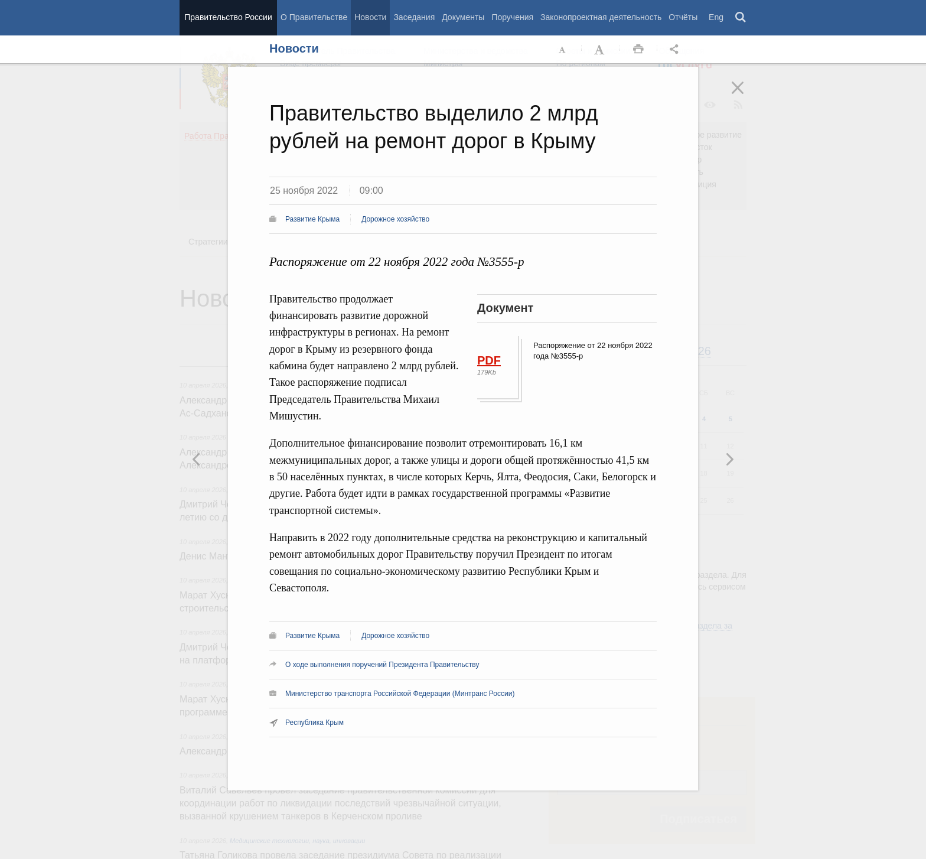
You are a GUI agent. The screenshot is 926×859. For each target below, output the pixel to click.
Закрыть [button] (746, 96)
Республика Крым (314, 722)
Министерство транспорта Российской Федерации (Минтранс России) (399, 693)
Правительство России (228, 17)
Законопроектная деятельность (600, 17)
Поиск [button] (741, 17)
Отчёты (683, 17)
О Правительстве (314, 17)
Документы (463, 17)
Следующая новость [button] (196, 459)
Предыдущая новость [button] (729, 459)
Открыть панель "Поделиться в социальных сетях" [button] (676, 49)
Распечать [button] (638, 49)
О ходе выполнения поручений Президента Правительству (382, 664)
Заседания (414, 17)
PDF (489, 360)
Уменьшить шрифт (563, 49)
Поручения (512, 17)
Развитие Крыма (312, 219)
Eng (716, 17)
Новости (370, 17)
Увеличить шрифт (600, 49)
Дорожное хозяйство (395, 219)
